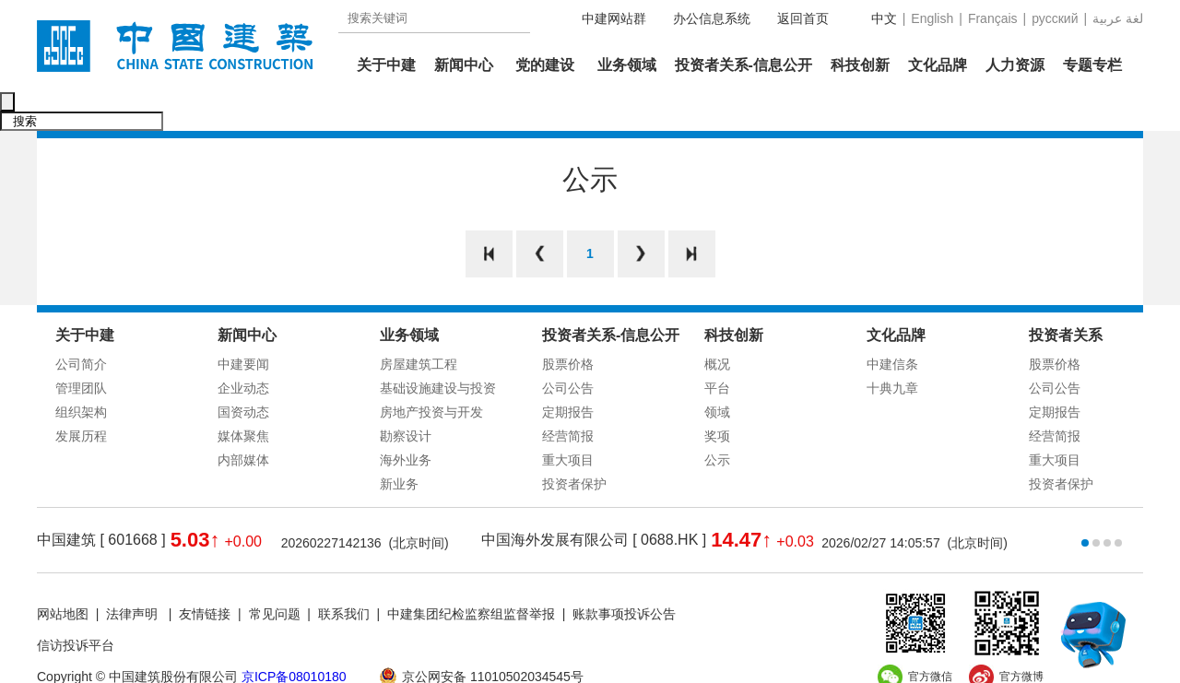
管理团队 (81, 349)
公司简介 (81, 325)
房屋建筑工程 (418, 325)
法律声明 (133, 575)
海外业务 (405, 421)
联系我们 (344, 575)
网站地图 (62, 575)
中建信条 (892, 325)
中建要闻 (243, 325)
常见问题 (275, 575)
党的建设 (544, 65)
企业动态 (243, 349)
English (932, 18)
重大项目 (568, 421)
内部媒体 (243, 421)
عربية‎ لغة (1117, 18)
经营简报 (568, 397)
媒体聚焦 (243, 397)
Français (993, 18)
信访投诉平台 (75, 606)
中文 (884, 18)
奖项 (717, 397)
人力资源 (1014, 65)
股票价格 (568, 325)
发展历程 (81, 397)
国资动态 (243, 373)
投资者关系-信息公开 (743, 65)
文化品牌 (937, 65)
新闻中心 (463, 65)
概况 (717, 325)
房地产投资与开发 (431, 373)
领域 (717, 373)
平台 (717, 349)
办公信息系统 (711, 18)
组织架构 (81, 373)
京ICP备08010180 (294, 637)
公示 (717, 421)
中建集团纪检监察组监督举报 (471, 575)
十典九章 (892, 349)
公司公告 (568, 349)
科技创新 (860, 65)
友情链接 (204, 575)
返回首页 (803, 18)
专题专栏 (1092, 65)
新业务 (399, 445)
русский (1055, 18)
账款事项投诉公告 (624, 575)
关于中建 (386, 65)
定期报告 (568, 373)
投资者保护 (574, 445)
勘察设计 (405, 397)
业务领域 (626, 65)
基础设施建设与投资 (438, 349)
